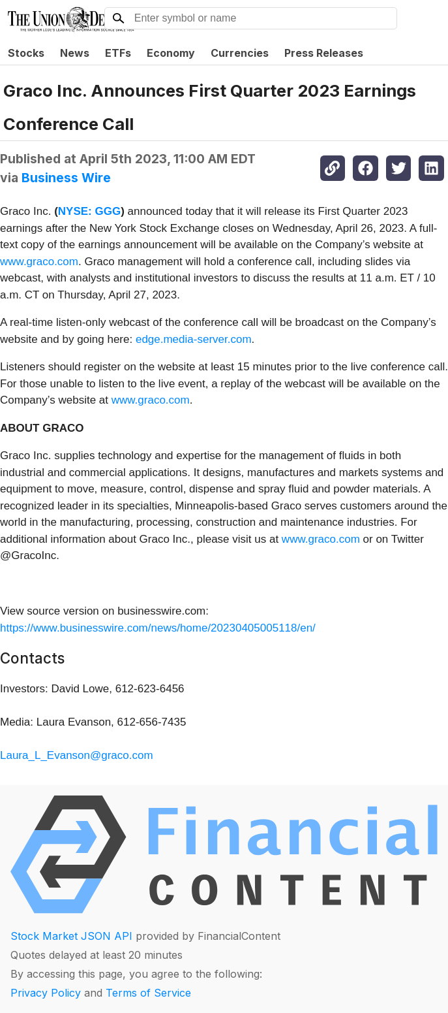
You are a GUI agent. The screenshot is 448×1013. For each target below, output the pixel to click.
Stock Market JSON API (71, 935)
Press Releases (323, 52)
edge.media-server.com (194, 339)
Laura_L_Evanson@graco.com (76, 755)
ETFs (118, 52)
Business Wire (66, 177)
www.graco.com (39, 261)
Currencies (240, 52)
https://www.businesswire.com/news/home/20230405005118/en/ (158, 628)
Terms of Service (148, 992)
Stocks (26, 52)
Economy (171, 52)
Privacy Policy (45, 992)
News (74, 52)
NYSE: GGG (89, 211)
